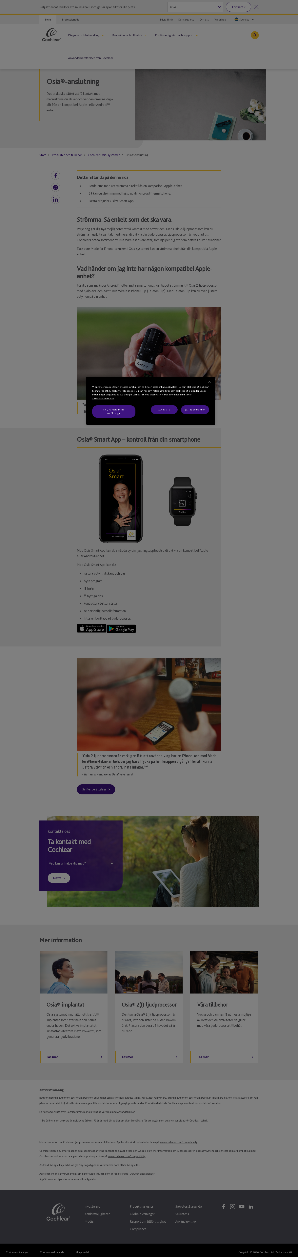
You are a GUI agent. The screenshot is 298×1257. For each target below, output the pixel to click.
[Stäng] (209, 381)
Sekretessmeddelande (103, 398)
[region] (150, 401)
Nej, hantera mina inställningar (113, 411)
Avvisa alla (164, 409)
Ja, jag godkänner (195, 409)
